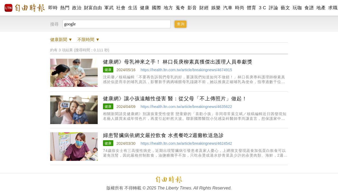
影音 (192, 7)
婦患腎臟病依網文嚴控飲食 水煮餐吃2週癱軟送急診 (163, 135)
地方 (168, 7)
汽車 (227, 7)
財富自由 (93, 7)
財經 (204, 7)
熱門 (64, 7)
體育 (251, 7)
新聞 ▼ (61, 39)
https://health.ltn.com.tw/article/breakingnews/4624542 (186, 143)
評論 (273, 7)
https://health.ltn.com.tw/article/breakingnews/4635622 (186, 107)
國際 (156, 7)
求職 (332, 7)
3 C (262, 7)
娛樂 (215, 7)
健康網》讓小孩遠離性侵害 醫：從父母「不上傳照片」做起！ (175, 98)
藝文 (285, 7)
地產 (321, 7)
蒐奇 (180, 7)
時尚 (239, 7)
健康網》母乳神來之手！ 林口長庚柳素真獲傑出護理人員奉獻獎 (177, 62)
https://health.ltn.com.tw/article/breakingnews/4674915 (186, 70)
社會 (120, 7)
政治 (76, 7)
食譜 (309, 7)
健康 (144, 7)
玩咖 (297, 7)
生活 (132, 7)
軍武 (109, 7)
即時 (53, 7)
